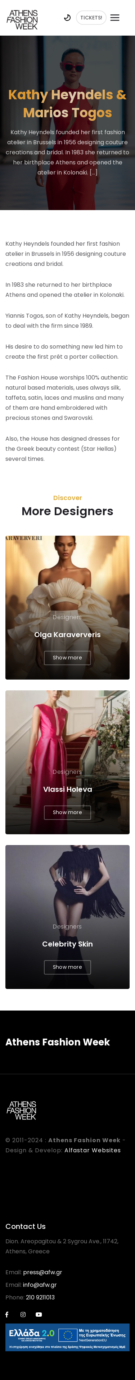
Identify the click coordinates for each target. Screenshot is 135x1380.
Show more (67, 657)
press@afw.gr (42, 1272)
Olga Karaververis (67, 635)
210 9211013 (40, 1297)
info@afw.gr (40, 1285)
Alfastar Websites (92, 1150)
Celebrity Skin (67, 944)
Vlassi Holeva (67, 789)
